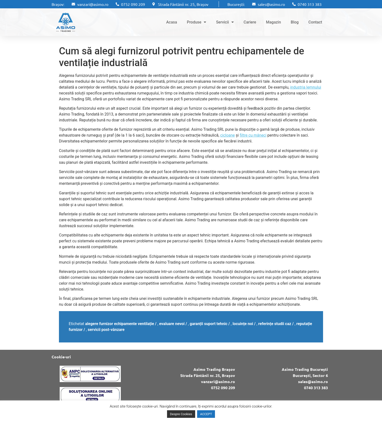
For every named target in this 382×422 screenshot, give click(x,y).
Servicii (225, 22)
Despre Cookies (181, 414)
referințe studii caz (274, 323)
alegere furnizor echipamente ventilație (119, 323)
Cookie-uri (61, 356)
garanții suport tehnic (208, 323)
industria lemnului (305, 87)
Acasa (171, 22)
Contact (315, 22)
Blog (295, 22)
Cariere (250, 22)
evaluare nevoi (172, 323)
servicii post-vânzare (106, 329)
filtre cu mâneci (253, 135)
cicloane (227, 135)
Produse (196, 22)
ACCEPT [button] (206, 414)
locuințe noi (243, 323)
